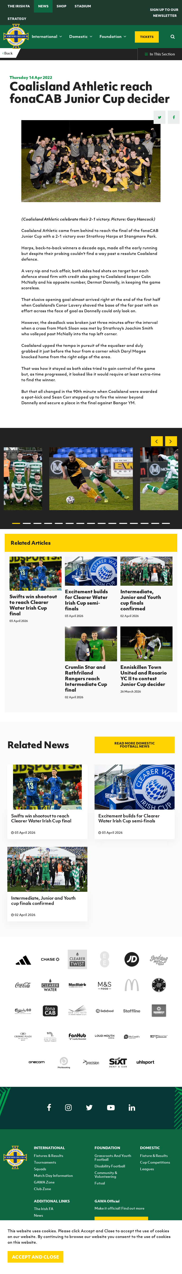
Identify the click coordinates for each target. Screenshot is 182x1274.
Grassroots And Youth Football (113, 1157)
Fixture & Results (154, 1155)
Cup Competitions (155, 1162)
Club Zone (42, 1188)
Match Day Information (53, 1175)
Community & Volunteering (106, 1174)
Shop (61, 6)
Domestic (80, 36)
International (47, 36)
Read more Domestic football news (134, 744)
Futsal (100, 1183)
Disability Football (110, 1166)
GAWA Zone (44, 1182)
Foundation (113, 36)
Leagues (147, 1168)
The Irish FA (19, 6)
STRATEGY (17, 18)
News (43, 6)
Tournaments (45, 1162)
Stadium (83, 6)
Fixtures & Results (48, 1155)
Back (7, 53)
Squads (40, 1168)
